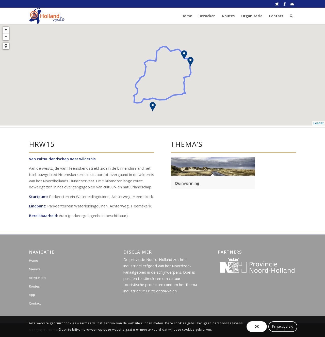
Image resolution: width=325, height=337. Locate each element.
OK (256, 326)
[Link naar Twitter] (277, 4)
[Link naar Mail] (292, 4)
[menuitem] (186, 16)
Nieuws (34, 269)
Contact (35, 303)
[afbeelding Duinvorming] (213, 172)
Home (33, 260)
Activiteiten (37, 277)
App (32, 294)
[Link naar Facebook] (284, 4)
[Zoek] (291, 16)
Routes (34, 286)
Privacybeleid (283, 326)
